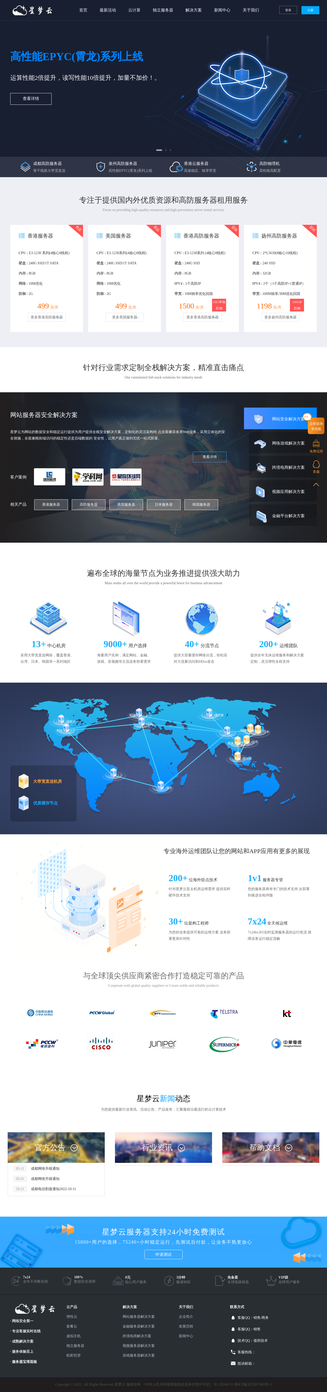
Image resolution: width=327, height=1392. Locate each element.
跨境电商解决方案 (137, 1336)
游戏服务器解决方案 (139, 1355)
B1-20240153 (224, 1384)
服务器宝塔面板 (24, 1362)
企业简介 (186, 1317)
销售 (257, 1329)
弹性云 (71, 1317)
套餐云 (71, 1326)
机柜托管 (73, 1355)
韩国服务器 (201, 504)
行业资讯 (157, 1147)
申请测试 (163, 1254)
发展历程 (186, 1326)
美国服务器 (126, 504)
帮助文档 (264, 1147)
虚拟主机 (73, 1336)
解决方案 (193, 10)
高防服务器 (89, 504)
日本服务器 (164, 504)
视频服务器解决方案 (139, 1346)
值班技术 (260, 1341)
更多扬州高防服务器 (280, 317)
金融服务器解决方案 (139, 1326)
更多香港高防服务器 (47, 317)
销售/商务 (261, 1318)
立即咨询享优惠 (316, 426)
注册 (310, 10)
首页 (83, 10)
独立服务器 (163, 10)
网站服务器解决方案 (139, 1317)
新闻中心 (222, 10)
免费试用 (316, 451)
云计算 (134, 10)
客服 (316, 472)
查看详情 (31, 98)
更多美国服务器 (124, 317)
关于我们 (251, 10)
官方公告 (50, 1147)
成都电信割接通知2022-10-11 (53, 1189)
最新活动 (108, 10)
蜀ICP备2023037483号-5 (253, 1384)
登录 (288, 10)
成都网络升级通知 (45, 1168)
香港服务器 (51, 504)
